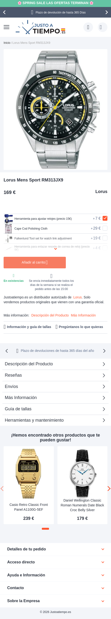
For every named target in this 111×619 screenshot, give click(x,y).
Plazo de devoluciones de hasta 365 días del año (57, 351)
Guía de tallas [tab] (18, 408)
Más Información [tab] (21, 397)
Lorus (101, 191)
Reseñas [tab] (13, 375)
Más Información (83, 315)
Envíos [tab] (11, 386)
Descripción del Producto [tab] (29, 363)
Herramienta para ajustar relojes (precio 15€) (38, 219)
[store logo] (41, 27)
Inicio (7, 43)
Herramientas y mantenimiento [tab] (34, 420)
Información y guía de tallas (29, 327)
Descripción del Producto (50, 315)
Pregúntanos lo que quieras (81, 327)
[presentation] (5, 12)
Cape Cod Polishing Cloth (25, 228)
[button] (45, 529)
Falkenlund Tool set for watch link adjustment (38, 238)
